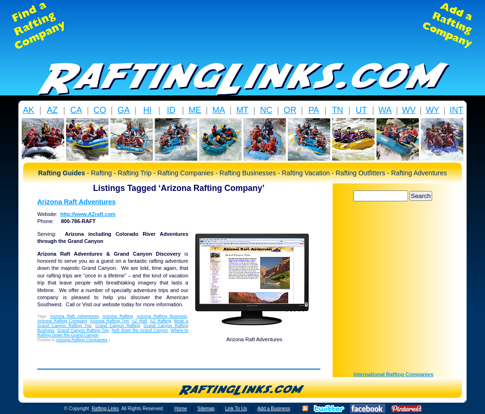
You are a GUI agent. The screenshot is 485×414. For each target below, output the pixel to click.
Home (181, 408)
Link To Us (236, 408)
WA (385, 110)
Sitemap (206, 408)
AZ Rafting (160, 321)
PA (314, 110)
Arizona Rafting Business (161, 316)
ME (195, 110)
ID (171, 110)
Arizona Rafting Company (62, 321)
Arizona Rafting (117, 316)
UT (361, 110)
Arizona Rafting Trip (109, 321)
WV (409, 110)
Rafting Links (105, 408)
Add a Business (273, 408)
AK (28, 110)
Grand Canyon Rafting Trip (83, 330)
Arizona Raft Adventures (76, 202)
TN (337, 110)
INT (456, 110)
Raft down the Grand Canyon (139, 330)
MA (218, 110)
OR (290, 110)
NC (266, 110)
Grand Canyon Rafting (117, 325)
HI (147, 110)
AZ (52, 110)
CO (99, 110)
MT (242, 110)
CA (76, 110)
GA (123, 110)
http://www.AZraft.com (88, 214)
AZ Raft (139, 321)
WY (432, 110)
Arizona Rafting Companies (82, 339)
